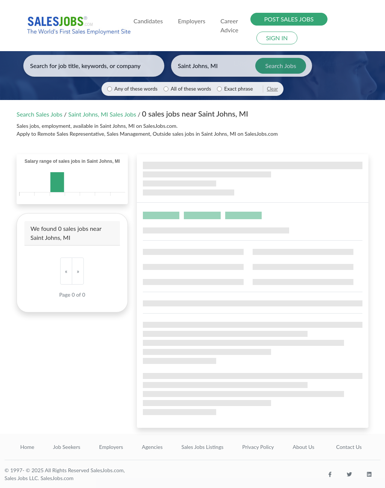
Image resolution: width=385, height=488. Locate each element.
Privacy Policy (258, 447)
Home (27, 447)
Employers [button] (191, 20)
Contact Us (349, 447)
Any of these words (136, 89)
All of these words (191, 89)
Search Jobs (280, 65)
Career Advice (229, 25)
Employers (111, 447)
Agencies (152, 447)
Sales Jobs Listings (202, 447)
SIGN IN (277, 37)
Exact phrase (238, 89)
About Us (303, 447)
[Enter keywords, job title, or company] (93, 66)
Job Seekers (66, 447)
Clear (272, 89)
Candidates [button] (148, 20)
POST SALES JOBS (289, 19)
